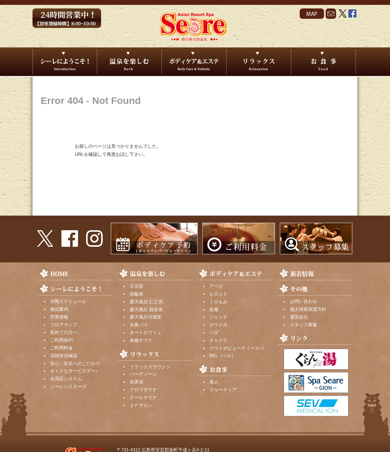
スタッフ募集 (303, 324)
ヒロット (218, 293)
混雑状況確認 (63, 355)
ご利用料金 (61, 347)
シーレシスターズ (68, 386)
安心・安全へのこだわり (75, 363)
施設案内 (59, 309)
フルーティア (223, 389)
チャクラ (218, 340)
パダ (213, 332)
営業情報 (59, 317)
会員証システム (66, 378)
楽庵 (213, 309)
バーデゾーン (143, 374)
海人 (213, 381)
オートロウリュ (146, 332)
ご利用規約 (61, 340)
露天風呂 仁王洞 (146, 301)
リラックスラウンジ (150, 366)
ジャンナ (218, 317)
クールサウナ (143, 397)
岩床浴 (136, 381)
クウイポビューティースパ (236, 348)
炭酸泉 (136, 293)
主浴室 (136, 286)
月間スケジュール (68, 301)
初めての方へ (63, 332)
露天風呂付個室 (146, 317)
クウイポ (218, 324)
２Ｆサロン (141, 405)
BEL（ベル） (222, 355)
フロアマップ (63, 324)
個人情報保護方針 (308, 309)
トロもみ (218, 301)
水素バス (139, 324)
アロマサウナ (143, 389)
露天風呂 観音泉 (146, 309)
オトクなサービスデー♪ (74, 370)
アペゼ (216, 286)
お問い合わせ (303, 301)
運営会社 (299, 317)
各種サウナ (141, 340)
